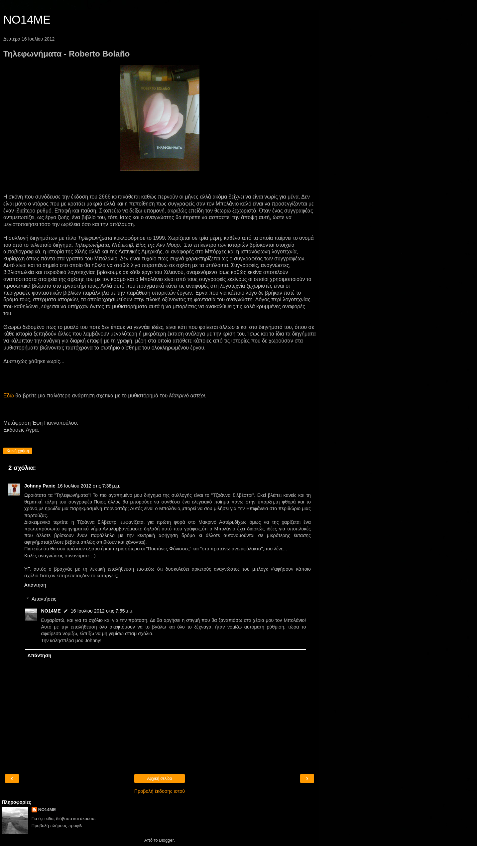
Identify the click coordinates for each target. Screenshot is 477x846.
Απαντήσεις (44, 599)
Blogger (166, 840)
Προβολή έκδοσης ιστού (159, 791)
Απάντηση (35, 585)
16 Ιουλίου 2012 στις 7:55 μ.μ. (102, 611)
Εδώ (8, 395)
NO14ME (27, 19)
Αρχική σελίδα (159, 778)
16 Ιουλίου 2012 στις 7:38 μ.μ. (89, 486)
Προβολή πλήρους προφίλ (57, 825)
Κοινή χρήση (18, 451)
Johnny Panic (40, 486)
